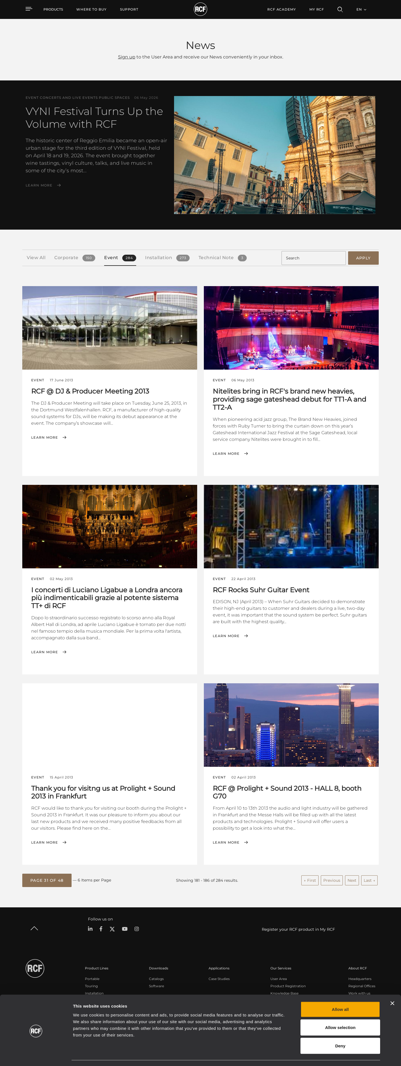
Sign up (126, 57)
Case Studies (219, 978)
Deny (340, 1029)
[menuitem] (91, 9)
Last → (369, 879)
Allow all (340, 993)
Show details (286, 1055)
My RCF (316, 9)
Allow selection (340, 1011)
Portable (92, 978)
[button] (47, 879)
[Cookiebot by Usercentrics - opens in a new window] (36, 1055)
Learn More (39, 185)
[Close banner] (392, 987)
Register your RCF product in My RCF (298, 928)
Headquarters (359, 978)
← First (310, 879)
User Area (278, 978)
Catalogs (156, 978)
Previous (331, 879)
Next (352, 879)
